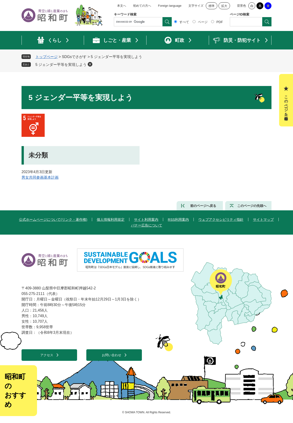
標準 (212, 6)
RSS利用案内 (178, 219)
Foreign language (169, 5)
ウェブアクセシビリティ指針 (220, 219)
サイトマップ (263, 219)
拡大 (224, 6)
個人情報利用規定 (111, 219)
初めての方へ (142, 5)
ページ (203, 22)
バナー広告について (146, 225)
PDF (219, 22)
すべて (184, 22)
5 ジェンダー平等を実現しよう (61, 65)
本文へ (121, 5)
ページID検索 (239, 14)
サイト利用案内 (146, 219)
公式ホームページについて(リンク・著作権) (53, 219)
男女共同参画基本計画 (40, 177)
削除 (90, 64)
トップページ (46, 57)
